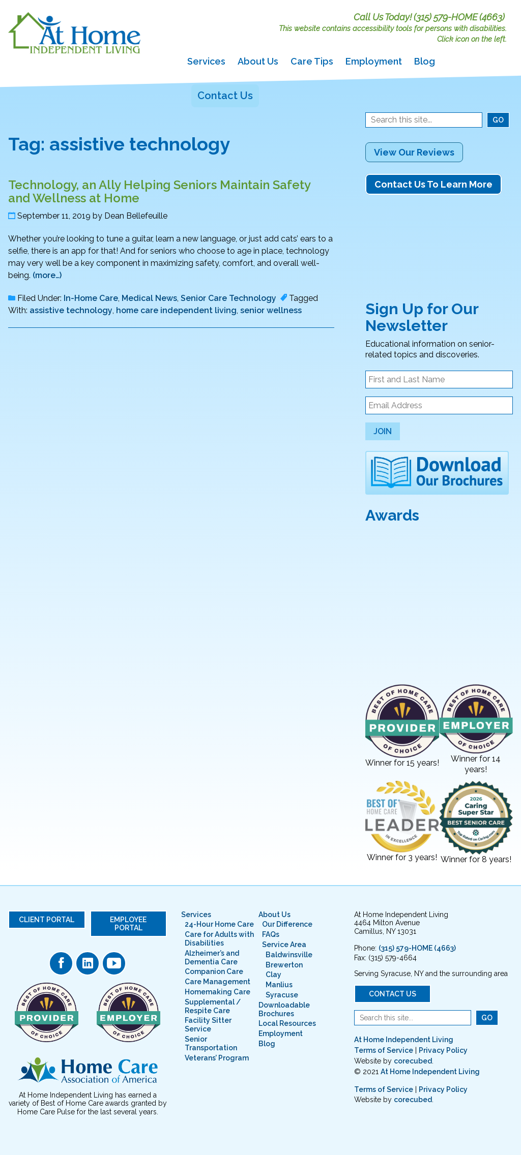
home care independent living (176, 310)
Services (206, 61)
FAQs (270, 934)
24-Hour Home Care (219, 924)
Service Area (284, 944)
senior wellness (271, 310)
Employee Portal (128, 924)
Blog (424, 61)
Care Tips (312, 61)
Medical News (149, 298)
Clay (273, 974)
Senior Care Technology (228, 298)
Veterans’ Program (217, 1058)
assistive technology (71, 310)
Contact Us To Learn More (433, 184)
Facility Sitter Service (208, 1024)
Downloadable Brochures (284, 1009)
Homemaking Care (217, 992)
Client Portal (46, 920)
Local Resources (287, 1023)
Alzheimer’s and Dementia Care (212, 957)
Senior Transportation (211, 1043)
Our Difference (287, 924)
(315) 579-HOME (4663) (459, 17)
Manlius (279, 985)
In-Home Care (91, 298)
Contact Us (225, 95)
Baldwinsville (289, 955)
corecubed (413, 1061)
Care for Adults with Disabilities (219, 938)
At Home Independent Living (403, 1040)
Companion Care (214, 971)
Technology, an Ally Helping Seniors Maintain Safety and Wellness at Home (159, 191)
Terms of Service (383, 1050)
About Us (258, 61)
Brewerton (284, 965)
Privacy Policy (443, 1050)
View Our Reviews (414, 152)
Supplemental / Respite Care (213, 1006)
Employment (373, 61)
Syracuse (282, 995)
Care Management (217, 982)
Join (382, 431)
